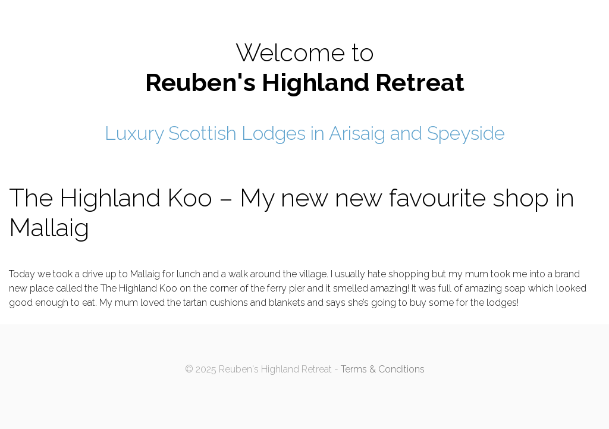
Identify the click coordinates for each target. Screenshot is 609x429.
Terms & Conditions (383, 369)
